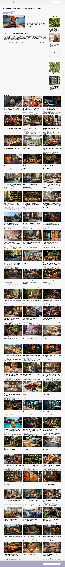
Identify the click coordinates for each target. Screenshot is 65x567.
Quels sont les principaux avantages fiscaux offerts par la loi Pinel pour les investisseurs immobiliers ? (52, 263)
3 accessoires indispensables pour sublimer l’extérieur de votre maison (32, 537)
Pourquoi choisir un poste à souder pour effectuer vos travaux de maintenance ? (32, 431)
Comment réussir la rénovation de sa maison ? (51, 337)
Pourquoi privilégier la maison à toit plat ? (13, 537)
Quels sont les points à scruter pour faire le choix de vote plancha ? (13, 554)
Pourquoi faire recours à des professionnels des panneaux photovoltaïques (11, 225)
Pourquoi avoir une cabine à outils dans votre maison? (12, 412)
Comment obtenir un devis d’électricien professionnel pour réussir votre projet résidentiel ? (51, 225)
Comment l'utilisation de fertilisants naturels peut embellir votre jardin (13, 127)
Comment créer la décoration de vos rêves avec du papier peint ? (32, 337)
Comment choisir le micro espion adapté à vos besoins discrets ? (51, 109)
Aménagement (28, 1)
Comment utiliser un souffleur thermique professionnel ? (50, 483)
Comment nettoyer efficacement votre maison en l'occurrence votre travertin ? (51, 376)
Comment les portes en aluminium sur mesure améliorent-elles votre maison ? (54, 88)
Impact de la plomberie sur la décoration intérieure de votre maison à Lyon (31, 186)
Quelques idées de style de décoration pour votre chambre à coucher (12, 243)
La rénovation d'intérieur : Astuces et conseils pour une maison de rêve (13, 147)
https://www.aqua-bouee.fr (19, 28)
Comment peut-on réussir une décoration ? (11, 483)
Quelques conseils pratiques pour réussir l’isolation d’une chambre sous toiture (12, 394)
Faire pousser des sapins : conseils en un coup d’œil (51, 519)
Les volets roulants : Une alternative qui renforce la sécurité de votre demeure (52, 357)
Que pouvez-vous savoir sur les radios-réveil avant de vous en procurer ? (31, 319)
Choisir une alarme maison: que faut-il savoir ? (51, 318)
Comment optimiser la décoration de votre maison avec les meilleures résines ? (52, 148)
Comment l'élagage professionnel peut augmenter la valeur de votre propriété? (54, 30)
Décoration (19, 1)
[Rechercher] (56, 2)
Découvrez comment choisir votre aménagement (51, 554)
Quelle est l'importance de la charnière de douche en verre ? (50, 412)
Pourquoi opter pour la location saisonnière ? (51, 281)
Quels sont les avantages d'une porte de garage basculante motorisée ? (52, 537)
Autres (39, 1)
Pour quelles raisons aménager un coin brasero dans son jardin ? (12, 337)
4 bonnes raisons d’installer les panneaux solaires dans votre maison (30, 282)
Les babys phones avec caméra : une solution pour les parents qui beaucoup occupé (13, 376)
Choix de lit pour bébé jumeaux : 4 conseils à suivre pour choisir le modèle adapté (12, 319)
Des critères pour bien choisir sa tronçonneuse (51, 393)
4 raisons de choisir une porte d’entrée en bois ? (11, 281)
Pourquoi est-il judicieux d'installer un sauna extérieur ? (32, 356)
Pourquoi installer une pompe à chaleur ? (31, 375)
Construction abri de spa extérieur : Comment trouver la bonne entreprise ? (52, 167)
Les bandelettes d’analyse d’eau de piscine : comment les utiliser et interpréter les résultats (12, 431)
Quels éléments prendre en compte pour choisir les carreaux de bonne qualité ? (51, 128)
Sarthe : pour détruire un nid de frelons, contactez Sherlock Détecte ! (13, 110)
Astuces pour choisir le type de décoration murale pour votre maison (31, 502)
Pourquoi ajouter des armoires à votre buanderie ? (51, 448)
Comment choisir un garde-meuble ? (32, 483)
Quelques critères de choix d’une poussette (31, 393)
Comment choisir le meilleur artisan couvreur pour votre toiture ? (54, 59)
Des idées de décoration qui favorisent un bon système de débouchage (11, 205)
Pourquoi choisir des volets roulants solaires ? (32, 412)
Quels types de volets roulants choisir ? (11, 166)
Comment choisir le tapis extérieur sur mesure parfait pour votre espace (12, 186)
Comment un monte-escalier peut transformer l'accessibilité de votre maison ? (54, 45)
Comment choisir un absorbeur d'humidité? (31, 448)
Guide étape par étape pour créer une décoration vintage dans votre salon (32, 167)
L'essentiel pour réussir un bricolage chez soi (52, 301)
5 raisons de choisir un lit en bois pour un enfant (31, 242)
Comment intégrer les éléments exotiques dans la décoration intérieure (31, 128)
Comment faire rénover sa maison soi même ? (31, 262)
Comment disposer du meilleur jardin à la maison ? (50, 430)
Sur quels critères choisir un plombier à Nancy (30, 519)
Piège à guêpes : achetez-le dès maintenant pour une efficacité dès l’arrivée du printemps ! (54, 73)
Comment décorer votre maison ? (12, 500)
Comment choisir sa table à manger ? (13, 466)
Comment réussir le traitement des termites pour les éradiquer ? (12, 356)
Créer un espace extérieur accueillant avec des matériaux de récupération (31, 205)
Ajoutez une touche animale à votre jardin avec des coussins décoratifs (32, 301)
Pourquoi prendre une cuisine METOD (50, 501)
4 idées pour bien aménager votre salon (12, 301)
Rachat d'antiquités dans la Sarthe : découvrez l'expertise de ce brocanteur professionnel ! (32, 110)
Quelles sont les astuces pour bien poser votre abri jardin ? (12, 448)
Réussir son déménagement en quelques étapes (11, 519)
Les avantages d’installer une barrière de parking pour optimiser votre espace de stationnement (12, 263)
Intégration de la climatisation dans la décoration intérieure (32, 147)
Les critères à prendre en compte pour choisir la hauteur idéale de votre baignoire (31, 225)
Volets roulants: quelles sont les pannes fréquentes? (50, 242)
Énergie (8, 1)
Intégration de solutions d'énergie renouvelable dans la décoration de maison (51, 186)
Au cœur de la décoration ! (29, 554)
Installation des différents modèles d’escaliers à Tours (51, 466)
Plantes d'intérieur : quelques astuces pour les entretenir (30, 466)
